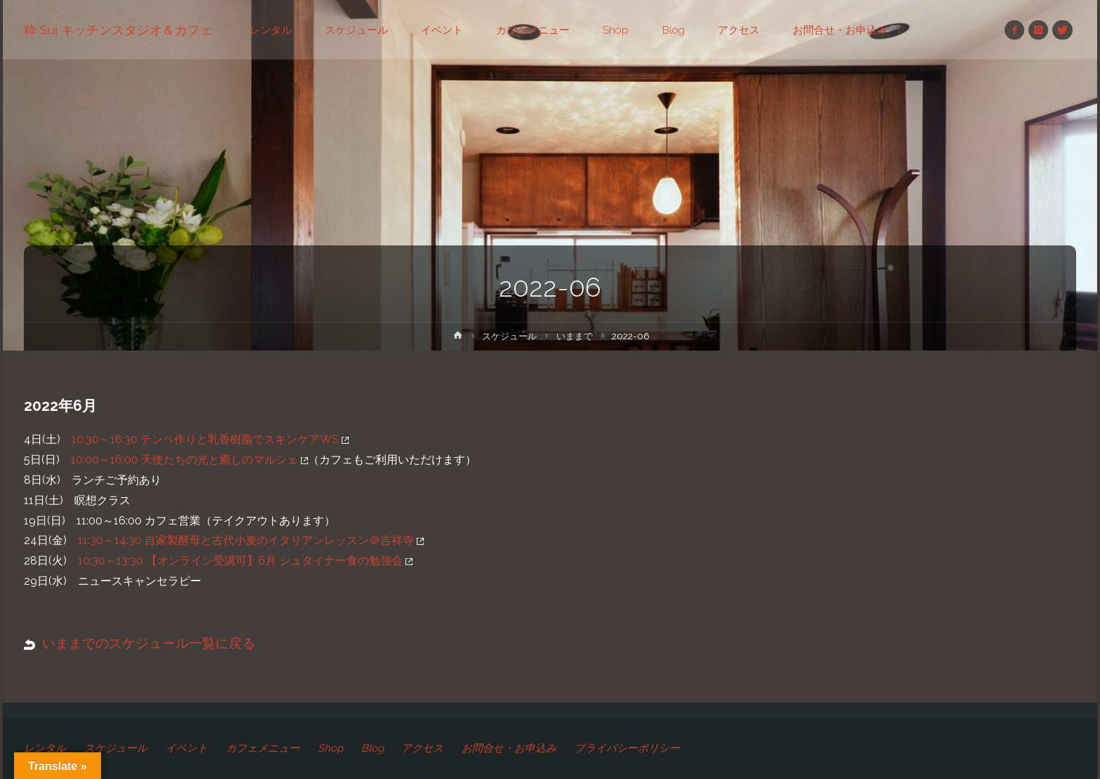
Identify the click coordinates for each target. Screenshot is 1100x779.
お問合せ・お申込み (509, 748)
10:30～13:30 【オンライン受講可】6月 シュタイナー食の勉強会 (245, 560)
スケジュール (508, 335)
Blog (372, 748)
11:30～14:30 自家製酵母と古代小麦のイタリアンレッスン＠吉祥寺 (251, 540)
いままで (576, 335)
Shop (330, 748)
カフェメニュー (263, 748)
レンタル (45, 748)
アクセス (423, 748)
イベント (187, 748)
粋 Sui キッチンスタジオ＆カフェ (118, 29)
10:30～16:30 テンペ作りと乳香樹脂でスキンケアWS (210, 439)
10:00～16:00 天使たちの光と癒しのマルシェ (189, 459)
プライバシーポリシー (627, 748)
